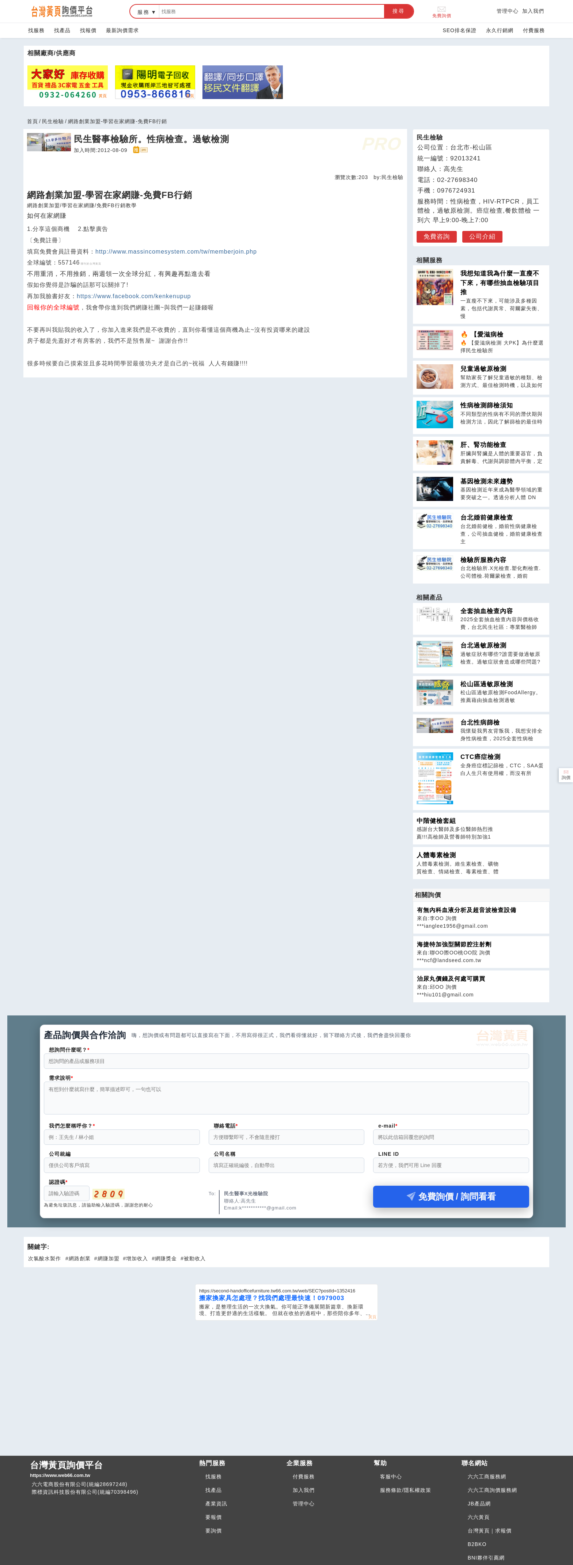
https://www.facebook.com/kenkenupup (134, 296)
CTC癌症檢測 (480, 756)
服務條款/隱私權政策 (405, 1490)
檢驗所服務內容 (483, 560)
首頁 (32, 121)
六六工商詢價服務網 (492, 1490)
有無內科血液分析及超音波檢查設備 (466, 910)
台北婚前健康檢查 (486, 517)
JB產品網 (479, 1504)
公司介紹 (482, 236)
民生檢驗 (53, 121)
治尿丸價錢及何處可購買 (451, 979)
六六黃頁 (479, 1517)
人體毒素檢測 (436, 855)
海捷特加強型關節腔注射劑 (454, 944)
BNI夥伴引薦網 (486, 1558)
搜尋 (398, 11)
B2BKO (477, 1544)
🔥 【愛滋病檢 (482, 334)
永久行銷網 (499, 30)
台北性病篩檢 (480, 722)
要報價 (213, 1517)
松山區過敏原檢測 (486, 684)
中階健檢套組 (436, 820)
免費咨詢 (437, 236)
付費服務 (534, 30)
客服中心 (391, 1476)
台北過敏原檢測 (483, 645)
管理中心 (508, 11)
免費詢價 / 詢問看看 (451, 1201)
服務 (143, 12)
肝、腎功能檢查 (483, 444)
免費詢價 (441, 11)
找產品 (62, 30)
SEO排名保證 (460, 30)
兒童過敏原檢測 (483, 368)
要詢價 (213, 1531)
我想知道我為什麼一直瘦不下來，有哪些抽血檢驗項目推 (499, 283)
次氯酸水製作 (44, 1263)
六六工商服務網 (487, 1476)
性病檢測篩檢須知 (486, 405)
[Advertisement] (286, 1382)
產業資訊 (216, 1504)
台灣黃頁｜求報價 (490, 1531)
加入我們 (533, 11)
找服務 (36, 30)
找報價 (88, 30)
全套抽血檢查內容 (486, 611)
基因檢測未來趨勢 (486, 481)
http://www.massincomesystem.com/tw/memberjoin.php (176, 251)
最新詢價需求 (122, 30)
